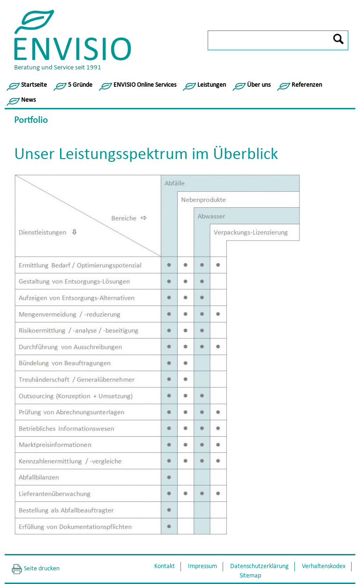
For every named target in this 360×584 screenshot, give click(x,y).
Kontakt (164, 566)
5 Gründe (80, 85)
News (28, 100)
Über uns (258, 85)
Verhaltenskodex (323, 566)
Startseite (34, 85)
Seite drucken (42, 568)
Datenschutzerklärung (259, 566)
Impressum (202, 566)
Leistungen (211, 85)
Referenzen (307, 85)
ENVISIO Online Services (144, 85)
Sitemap (250, 575)
